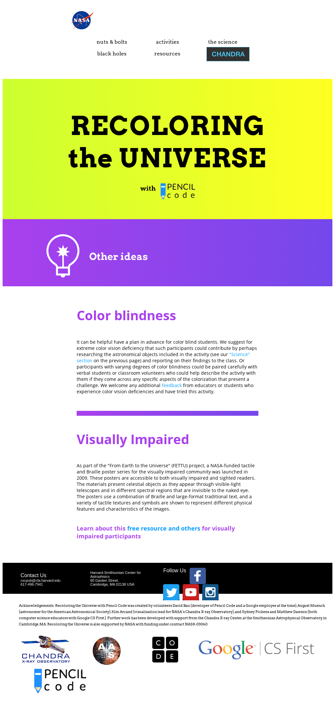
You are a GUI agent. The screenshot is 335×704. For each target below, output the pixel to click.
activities (167, 42)
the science (222, 42)
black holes (112, 54)
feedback (172, 385)
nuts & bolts (112, 42)
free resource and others (163, 528)
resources (167, 54)
